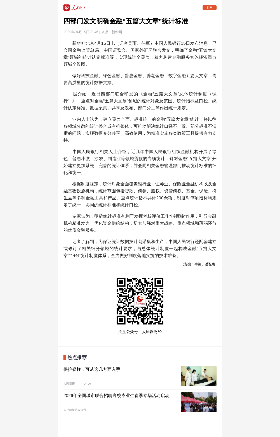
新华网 (117, 32)
